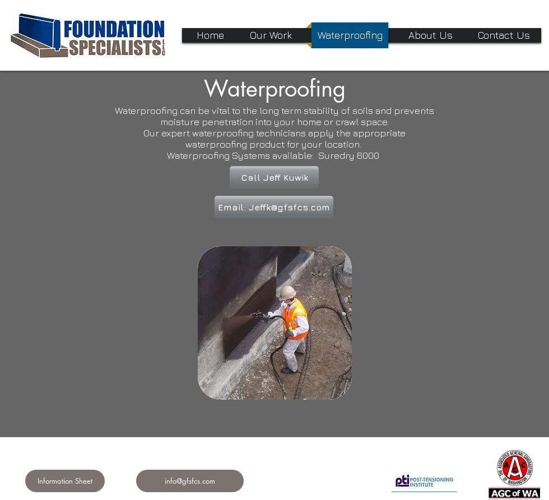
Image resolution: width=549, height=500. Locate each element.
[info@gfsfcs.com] (190, 481)
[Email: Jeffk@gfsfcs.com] (274, 207)
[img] (275, 323)
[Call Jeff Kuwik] (274, 177)
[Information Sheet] (65, 481)
